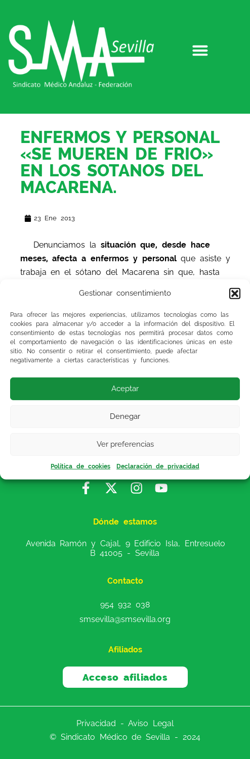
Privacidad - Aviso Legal (125, 723)
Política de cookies (80, 466)
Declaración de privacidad (157, 466)
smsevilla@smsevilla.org (125, 619)
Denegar (125, 416)
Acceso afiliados (125, 677)
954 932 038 (125, 604)
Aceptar (125, 388)
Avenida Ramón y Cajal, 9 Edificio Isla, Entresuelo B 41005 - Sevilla (125, 548)
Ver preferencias (125, 444)
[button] (235, 294)
